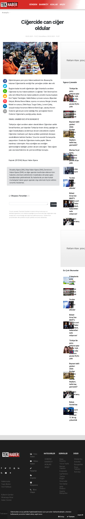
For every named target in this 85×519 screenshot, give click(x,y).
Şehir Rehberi (62, 488)
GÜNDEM (33, 4)
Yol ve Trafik (64, 464)
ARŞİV (62, 4)
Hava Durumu (63, 460)
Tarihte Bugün (62, 477)
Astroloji (77, 472)
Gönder (54, 204)
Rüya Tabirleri (77, 468)
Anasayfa (5, 13)
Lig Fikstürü (64, 474)
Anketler (77, 462)
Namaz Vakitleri (63, 467)
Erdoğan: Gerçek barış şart (74, 221)
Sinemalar (63, 481)
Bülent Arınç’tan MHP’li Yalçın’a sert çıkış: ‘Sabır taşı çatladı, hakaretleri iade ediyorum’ (74, 203)
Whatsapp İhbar (7, 497)
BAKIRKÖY (43, 4)
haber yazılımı (5, 516)
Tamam (71, 517)
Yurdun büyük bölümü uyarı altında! (72, 183)
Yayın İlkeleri (6, 484)
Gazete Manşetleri (64, 492)
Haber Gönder (6, 500)
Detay (61, 517)
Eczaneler (63, 471)
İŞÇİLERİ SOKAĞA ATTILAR (72, 114)
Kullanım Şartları (7, 495)
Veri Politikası (6, 487)
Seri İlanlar (64, 484)
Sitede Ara (78, 459)
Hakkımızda (5, 481)
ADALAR (54, 4)
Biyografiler (78, 464)
